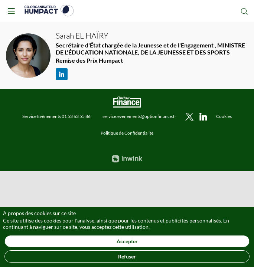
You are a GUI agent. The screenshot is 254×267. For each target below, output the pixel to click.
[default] (224, 116)
